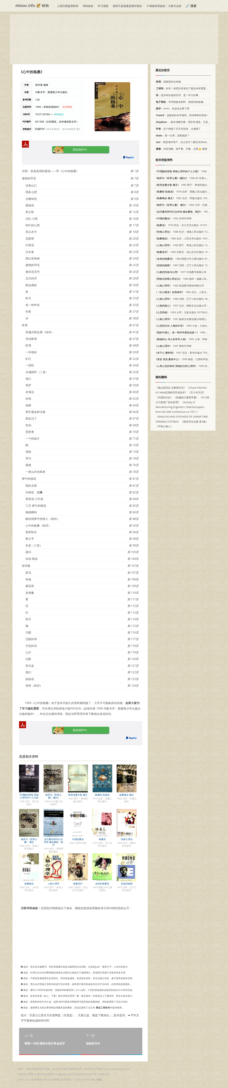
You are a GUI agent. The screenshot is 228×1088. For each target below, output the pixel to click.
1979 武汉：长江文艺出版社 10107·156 (183, 225)
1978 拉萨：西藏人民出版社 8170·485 (186, 191)
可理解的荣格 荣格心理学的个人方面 (28, 796)
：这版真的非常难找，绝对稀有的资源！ (182, 115)
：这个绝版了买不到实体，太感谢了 (178, 128)
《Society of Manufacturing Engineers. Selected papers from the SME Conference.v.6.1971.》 (180, 406)
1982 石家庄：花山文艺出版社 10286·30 (185, 252)
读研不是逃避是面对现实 (127, 6)
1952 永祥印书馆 (173, 218)
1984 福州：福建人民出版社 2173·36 (189, 278)
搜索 (193, 6)
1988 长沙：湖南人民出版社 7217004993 (187, 231)
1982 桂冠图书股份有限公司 (179, 285)
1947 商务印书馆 (173, 346)
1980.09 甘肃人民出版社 (185, 178)
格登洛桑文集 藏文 (77, 794)
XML (93, 1079)
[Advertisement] (114, 39)
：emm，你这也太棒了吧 (172, 108)
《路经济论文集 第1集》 (194, 421)
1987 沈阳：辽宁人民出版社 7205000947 (187, 265)
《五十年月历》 (197, 392)
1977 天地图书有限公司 (180, 272)
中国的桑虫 (78, 839)
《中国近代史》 (164, 397)
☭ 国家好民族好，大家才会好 (164, 6)
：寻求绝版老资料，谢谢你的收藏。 (180, 102)
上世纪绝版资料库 (67, 6)
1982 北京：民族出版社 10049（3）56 (187, 198)
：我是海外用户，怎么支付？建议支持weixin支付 (185, 142)
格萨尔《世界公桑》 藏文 (29, 841)
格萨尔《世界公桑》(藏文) (53, 796)
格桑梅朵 (29, 883)
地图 (99, 1079)
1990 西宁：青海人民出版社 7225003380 (187, 245)
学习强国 (103, 6)
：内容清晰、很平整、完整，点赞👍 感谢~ (181, 148)
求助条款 (88, 6)
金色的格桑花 (102, 883)
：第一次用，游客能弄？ (172, 135)
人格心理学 (53, 883)
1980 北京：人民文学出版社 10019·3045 (185, 238)
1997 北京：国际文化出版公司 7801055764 (188, 305)
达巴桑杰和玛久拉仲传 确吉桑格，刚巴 (53, 842)
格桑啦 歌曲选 (102, 794)
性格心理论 (127, 839)
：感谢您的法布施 (168, 81)
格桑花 (102, 839)
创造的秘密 (127, 883)
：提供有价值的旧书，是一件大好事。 (178, 95)
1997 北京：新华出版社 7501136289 (186, 352)
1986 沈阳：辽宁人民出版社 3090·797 (185, 299)
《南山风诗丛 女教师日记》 (171, 387)
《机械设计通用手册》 (186, 397)
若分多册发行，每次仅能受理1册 (63, 129)
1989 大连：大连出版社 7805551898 (191, 325)
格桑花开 (77, 883)
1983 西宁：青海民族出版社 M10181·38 (190, 184)
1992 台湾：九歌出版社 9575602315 (183, 312)
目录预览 (67, 107)
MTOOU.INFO (51, 1079)
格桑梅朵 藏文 (126, 794)
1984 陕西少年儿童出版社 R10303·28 (186, 258)
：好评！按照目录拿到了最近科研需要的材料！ (185, 88)
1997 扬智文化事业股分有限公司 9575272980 (189, 319)
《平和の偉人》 (164, 426)
